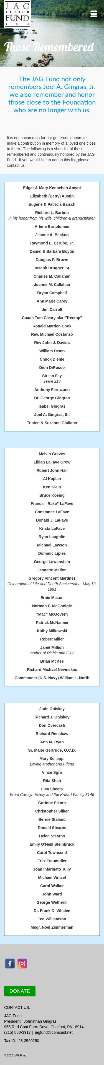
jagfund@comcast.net (54, 1032)
